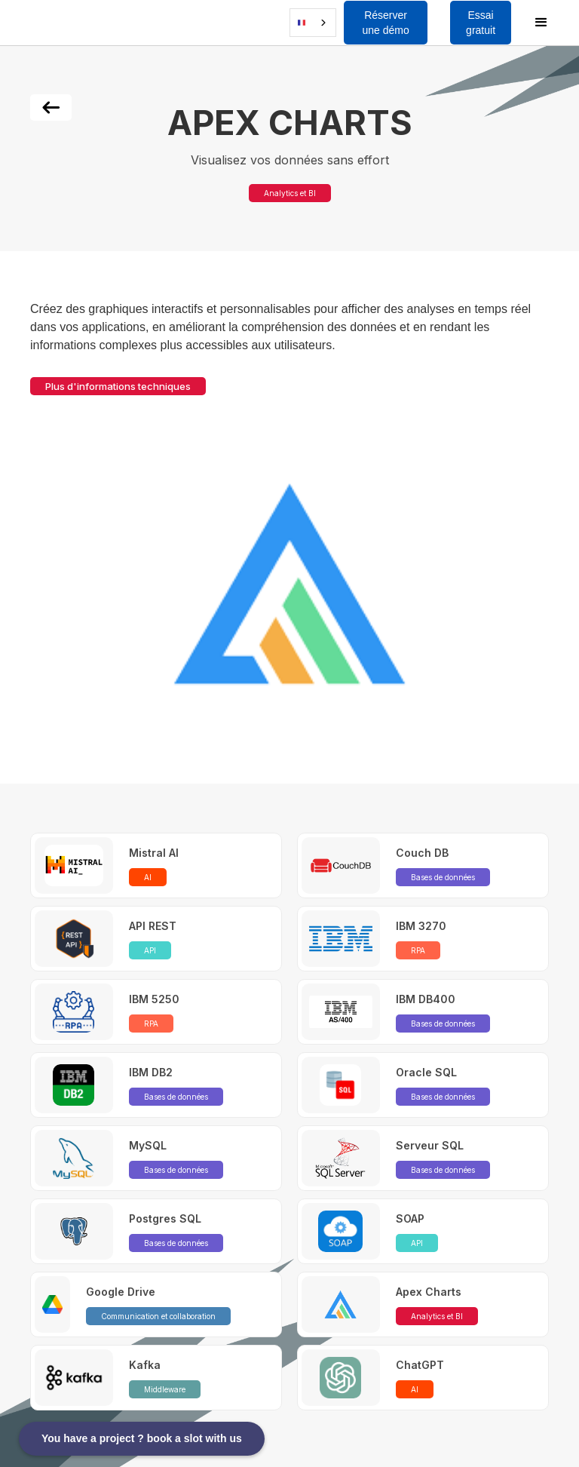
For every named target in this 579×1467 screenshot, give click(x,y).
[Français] (312, 22)
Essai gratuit (480, 22)
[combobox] (313, 22)
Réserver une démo (385, 22)
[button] (40, 22)
